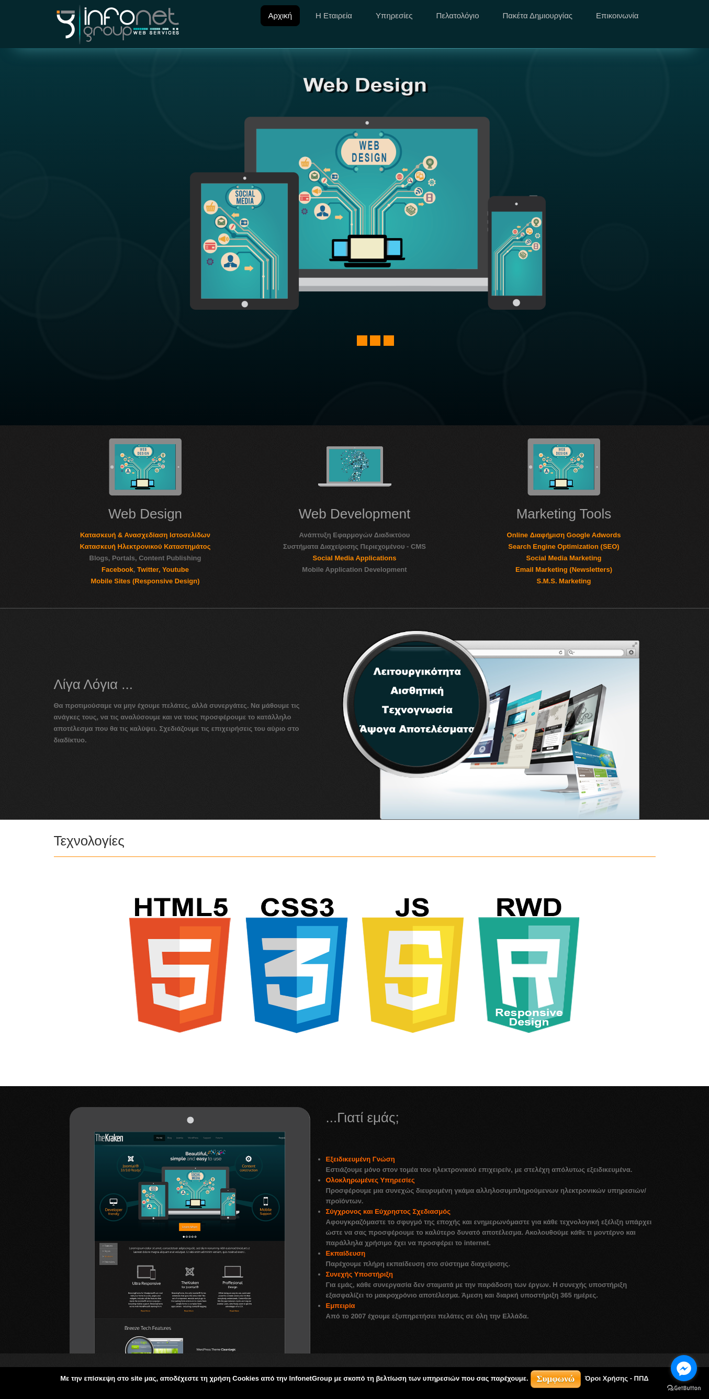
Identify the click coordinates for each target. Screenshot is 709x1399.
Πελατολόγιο (457, 15)
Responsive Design (584, 333)
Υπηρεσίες (394, 15)
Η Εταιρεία (334, 15)
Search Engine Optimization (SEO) (563, 546)
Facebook (117, 569)
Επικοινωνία (617, 15)
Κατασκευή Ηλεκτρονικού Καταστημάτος (145, 546)
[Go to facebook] (684, 1368)
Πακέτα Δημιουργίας (538, 15)
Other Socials (121, 352)
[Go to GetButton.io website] (684, 1388)
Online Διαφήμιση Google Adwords (564, 535)
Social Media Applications (355, 558)
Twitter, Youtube (163, 569)
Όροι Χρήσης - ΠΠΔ (617, 1378)
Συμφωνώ (556, 1379)
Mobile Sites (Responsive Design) (145, 581)
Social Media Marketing (564, 558)
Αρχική (280, 15)
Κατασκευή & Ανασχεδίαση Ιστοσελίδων (145, 535)
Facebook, (121, 329)
